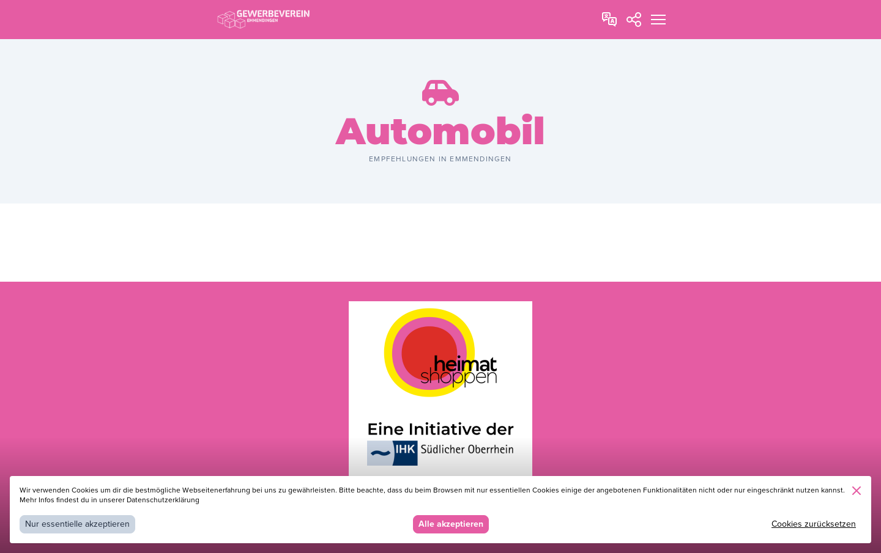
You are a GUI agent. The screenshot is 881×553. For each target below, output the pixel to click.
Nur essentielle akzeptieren (77, 524)
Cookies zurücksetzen (813, 524)
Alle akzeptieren (450, 524)
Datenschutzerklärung (163, 500)
